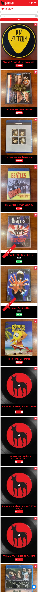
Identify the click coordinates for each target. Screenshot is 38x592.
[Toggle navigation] (29, 3)
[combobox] (19, 15)
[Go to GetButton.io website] (34, 590)
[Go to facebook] (34, 587)
